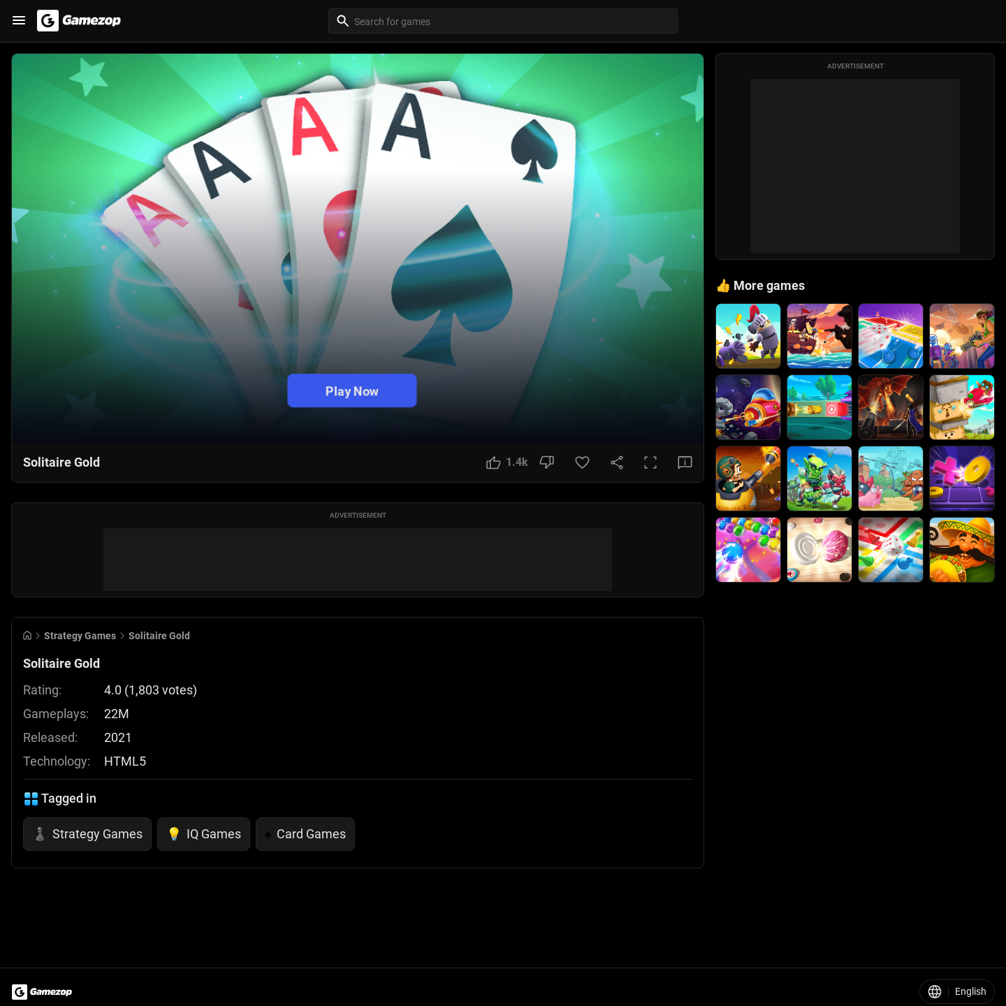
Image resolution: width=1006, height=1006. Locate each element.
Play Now (352, 390)
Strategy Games (80, 635)
